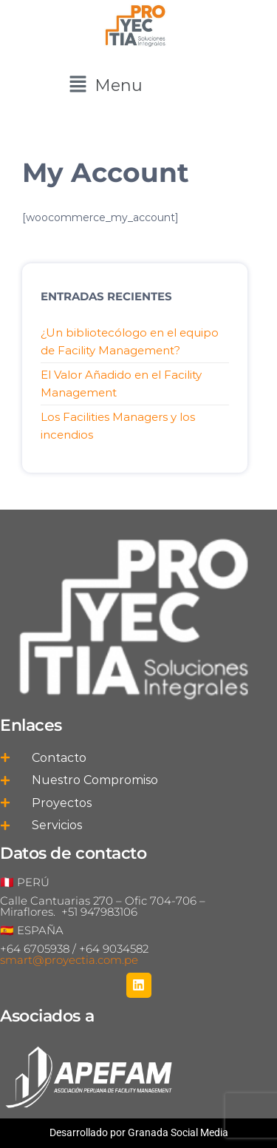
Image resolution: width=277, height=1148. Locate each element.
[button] (105, 85)
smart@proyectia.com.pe (69, 960)
